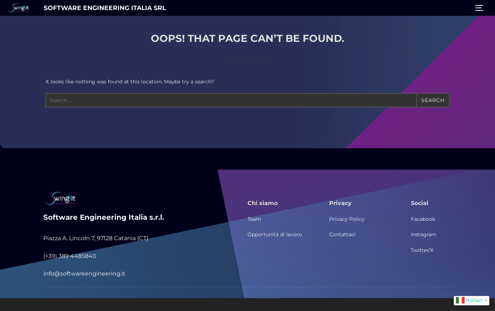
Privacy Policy (347, 219)
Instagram (424, 234)
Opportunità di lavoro (275, 234)
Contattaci (342, 234)
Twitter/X (422, 250)
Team (254, 219)
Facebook (423, 219)
